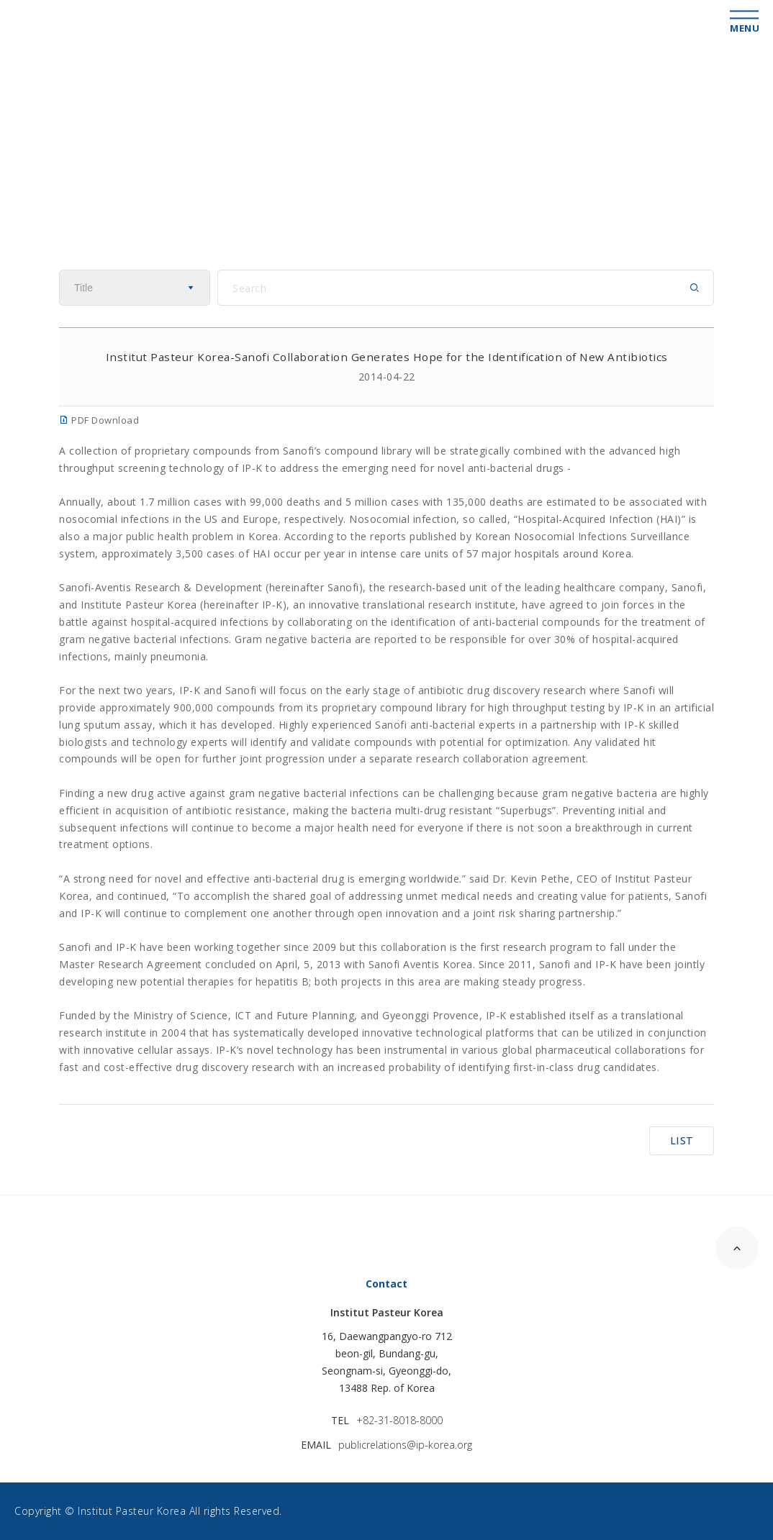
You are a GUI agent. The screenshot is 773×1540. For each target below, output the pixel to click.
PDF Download (99, 420)
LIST (682, 1140)
